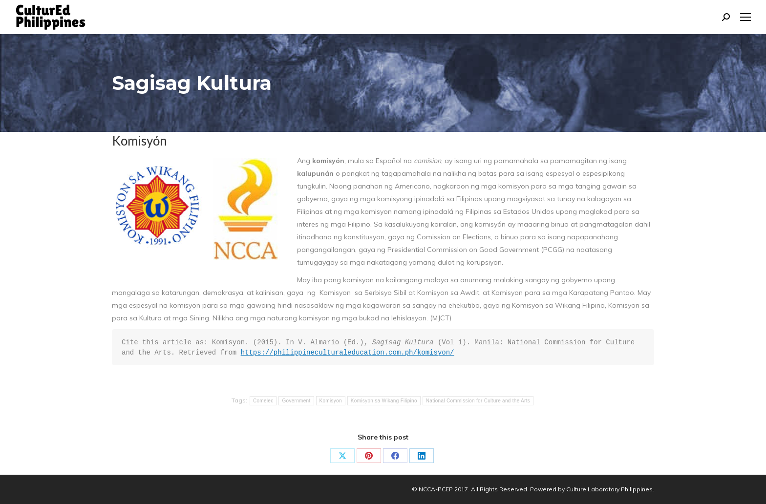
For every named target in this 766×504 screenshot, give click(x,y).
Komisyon (330, 400)
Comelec (263, 400)
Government (296, 400)
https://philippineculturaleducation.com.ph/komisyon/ (347, 353)
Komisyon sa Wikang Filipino (384, 400)
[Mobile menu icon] (745, 17)
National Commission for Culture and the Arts (478, 400)
